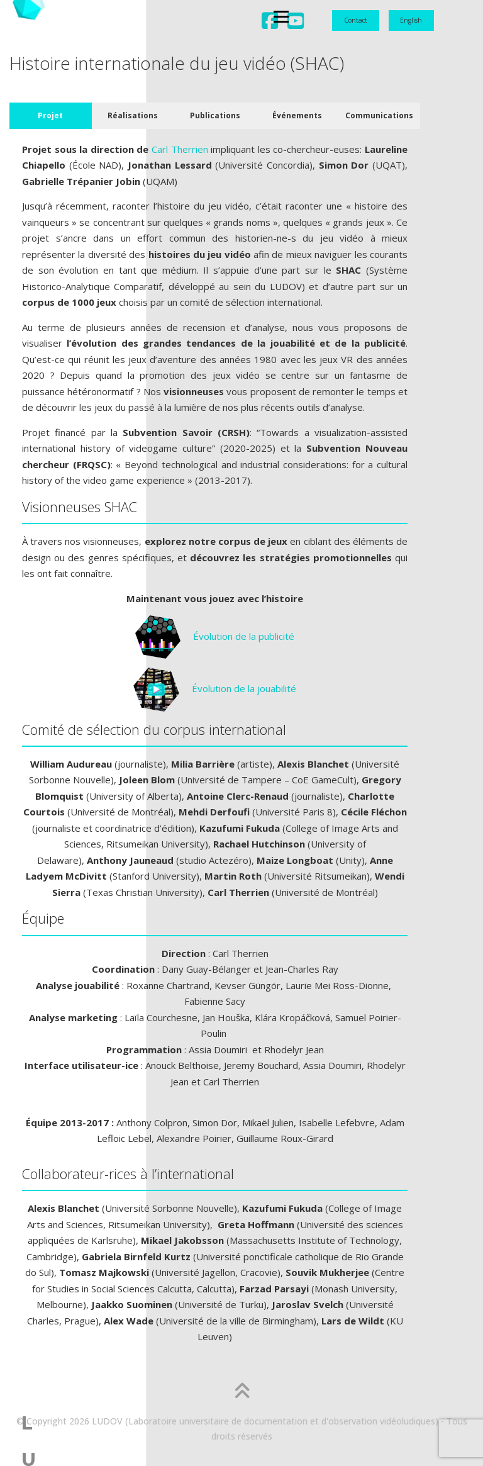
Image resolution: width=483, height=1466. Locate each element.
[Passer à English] (412, 20)
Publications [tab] (215, 115)
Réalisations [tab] (133, 115)
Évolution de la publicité (214, 636)
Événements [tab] (297, 115)
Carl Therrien (180, 149)
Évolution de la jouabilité (214, 688)
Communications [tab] (379, 115)
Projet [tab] (50, 115)
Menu (100, 22)
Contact (355, 20)
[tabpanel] (214, 748)
